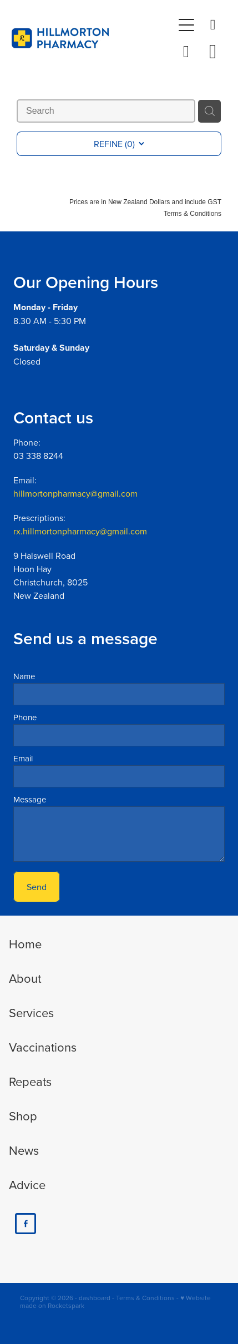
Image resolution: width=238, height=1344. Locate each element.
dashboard (94, 1297)
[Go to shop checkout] (213, 51)
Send (37, 887)
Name (24, 676)
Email (23, 758)
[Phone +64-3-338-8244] (213, 25)
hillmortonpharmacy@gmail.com (75, 493)
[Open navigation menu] (186, 25)
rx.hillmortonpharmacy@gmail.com (80, 531)
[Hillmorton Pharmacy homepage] (92, 38)
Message (29, 799)
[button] (186, 51)
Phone (25, 717)
